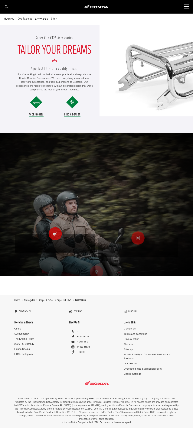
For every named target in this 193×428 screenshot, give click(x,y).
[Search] (6, 6)
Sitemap (128, 347)
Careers (128, 342)
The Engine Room (24, 337)
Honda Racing (22, 347)
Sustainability (21, 332)
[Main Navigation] (186, 6)
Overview (9, 19)
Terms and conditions (135, 332)
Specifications (25, 19)
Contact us (130, 327)
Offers (54, 19)
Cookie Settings (132, 372)
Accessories (41, 19)
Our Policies (130, 361)
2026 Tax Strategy (24, 342)
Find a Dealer (72, 114)
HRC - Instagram (23, 352)
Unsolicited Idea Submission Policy (143, 366)
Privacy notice (131, 337)
